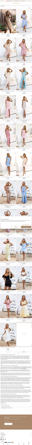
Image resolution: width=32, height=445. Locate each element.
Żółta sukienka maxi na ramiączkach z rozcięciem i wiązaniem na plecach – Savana (8, 262)
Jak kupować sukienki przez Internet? (6, 407)
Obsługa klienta (3, 434)
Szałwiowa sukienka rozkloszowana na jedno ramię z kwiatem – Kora (24, 91)
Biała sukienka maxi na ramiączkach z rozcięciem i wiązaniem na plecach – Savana (24, 234)
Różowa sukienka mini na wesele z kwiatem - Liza (24, 148)
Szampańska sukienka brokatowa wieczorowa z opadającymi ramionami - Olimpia (24, 120)
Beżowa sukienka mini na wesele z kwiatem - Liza (24, 177)
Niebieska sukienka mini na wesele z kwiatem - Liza (8, 177)
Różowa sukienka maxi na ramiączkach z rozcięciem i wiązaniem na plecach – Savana (8, 234)
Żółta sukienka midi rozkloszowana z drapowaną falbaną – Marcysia (24, 319)
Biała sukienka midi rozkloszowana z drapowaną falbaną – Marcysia (8, 348)
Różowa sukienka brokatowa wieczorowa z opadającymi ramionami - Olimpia (8, 149)
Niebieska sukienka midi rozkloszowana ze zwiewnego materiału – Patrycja (24, 34)
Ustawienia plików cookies (26, 224)
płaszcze (16, 361)
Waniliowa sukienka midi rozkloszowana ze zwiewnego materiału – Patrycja (8, 91)
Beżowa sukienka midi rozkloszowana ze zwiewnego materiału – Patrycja (8, 63)
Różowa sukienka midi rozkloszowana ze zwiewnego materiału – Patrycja (24, 63)
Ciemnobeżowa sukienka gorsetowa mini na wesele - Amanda (8, 34)
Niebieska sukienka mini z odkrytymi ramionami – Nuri (24, 262)
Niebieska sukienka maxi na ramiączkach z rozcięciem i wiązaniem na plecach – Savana (24, 205)
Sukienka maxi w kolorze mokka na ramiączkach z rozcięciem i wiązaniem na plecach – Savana (8, 205)
